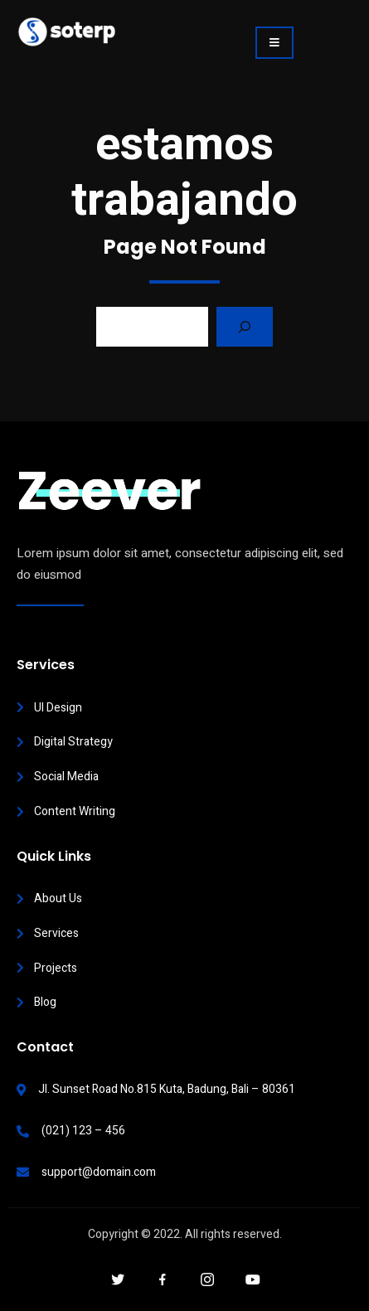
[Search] (244, 327)
